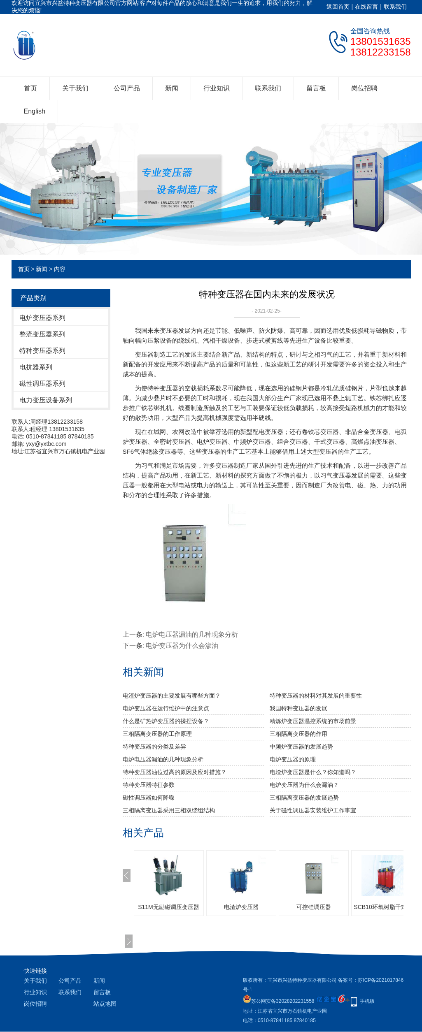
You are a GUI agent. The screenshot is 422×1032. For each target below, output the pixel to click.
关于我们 (75, 88)
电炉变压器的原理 (293, 759)
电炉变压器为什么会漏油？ (304, 785)
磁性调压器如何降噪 (149, 797)
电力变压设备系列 (45, 400)
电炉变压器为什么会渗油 (182, 645)
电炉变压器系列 (42, 317)
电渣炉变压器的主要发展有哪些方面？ (172, 695)
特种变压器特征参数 (149, 785)
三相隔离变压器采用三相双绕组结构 (169, 810)
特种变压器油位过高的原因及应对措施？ (174, 772)
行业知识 (216, 88)
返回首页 (338, 6)
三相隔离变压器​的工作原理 (157, 734)
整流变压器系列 (42, 334)
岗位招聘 (364, 88)
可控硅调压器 (313, 907)
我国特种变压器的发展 (298, 708)
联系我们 (395, 6)
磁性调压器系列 (42, 383)
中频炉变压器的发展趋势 (301, 746)
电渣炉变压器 (241, 907)
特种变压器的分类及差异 (154, 746)
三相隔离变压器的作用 (298, 734)
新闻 (171, 88)
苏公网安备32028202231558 (278, 1001)
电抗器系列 (35, 367)
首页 (30, 88)
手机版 (367, 1001)
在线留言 (366, 6)
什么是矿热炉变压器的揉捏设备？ (166, 721)
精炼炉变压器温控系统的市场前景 (313, 721)
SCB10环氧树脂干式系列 (386, 907)
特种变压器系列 (42, 350)
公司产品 (127, 88)
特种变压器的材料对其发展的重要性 (316, 695)
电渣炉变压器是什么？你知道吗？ (313, 772)
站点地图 (105, 1003)
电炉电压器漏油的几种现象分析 (192, 634)
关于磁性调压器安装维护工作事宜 (313, 810)
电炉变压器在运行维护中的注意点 (166, 708)
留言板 (316, 88)
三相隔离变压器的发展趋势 (304, 797)
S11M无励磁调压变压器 (168, 907)
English (34, 111)
